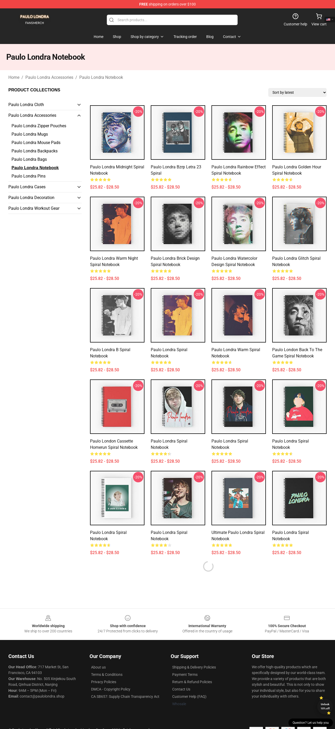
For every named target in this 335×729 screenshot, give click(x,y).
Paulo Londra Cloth (26, 104)
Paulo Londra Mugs (30, 134)
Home (13, 77)
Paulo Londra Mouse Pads (36, 142)
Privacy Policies (103, 682)
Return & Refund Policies (192, 682)
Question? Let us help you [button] (311, 723)
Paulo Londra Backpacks (35, 150)
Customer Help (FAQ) (189, 696)
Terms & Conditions (106, 674)
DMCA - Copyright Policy (110, 689)
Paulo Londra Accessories (49, 77)
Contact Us (181, 689)
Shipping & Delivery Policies (194, 667)
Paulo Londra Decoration (31, 197)
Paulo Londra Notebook (101, 77)
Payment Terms (185, 674)
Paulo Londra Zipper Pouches (39, 125)
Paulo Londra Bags (29, 159)
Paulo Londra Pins (29, 176)
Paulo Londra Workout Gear (33, 208)
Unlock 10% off (325, 706)
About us (98, 667)
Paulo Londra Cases (27, 186)
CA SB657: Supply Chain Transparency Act (125, 696)
